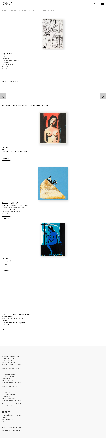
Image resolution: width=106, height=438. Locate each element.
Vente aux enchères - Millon (37, 10)
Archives (4, 424)
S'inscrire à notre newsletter (11, 415)
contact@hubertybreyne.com (12, 364)
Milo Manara (7, 53)
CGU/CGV (5, 417)
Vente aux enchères (21, 10)
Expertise (10, 10)
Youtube (9, 412)
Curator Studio (15, 430)
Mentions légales (7, 419)
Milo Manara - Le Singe (55, 10)
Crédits (4, 422)
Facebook (3, 412)
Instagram (6, 412)
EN (99, 3)
